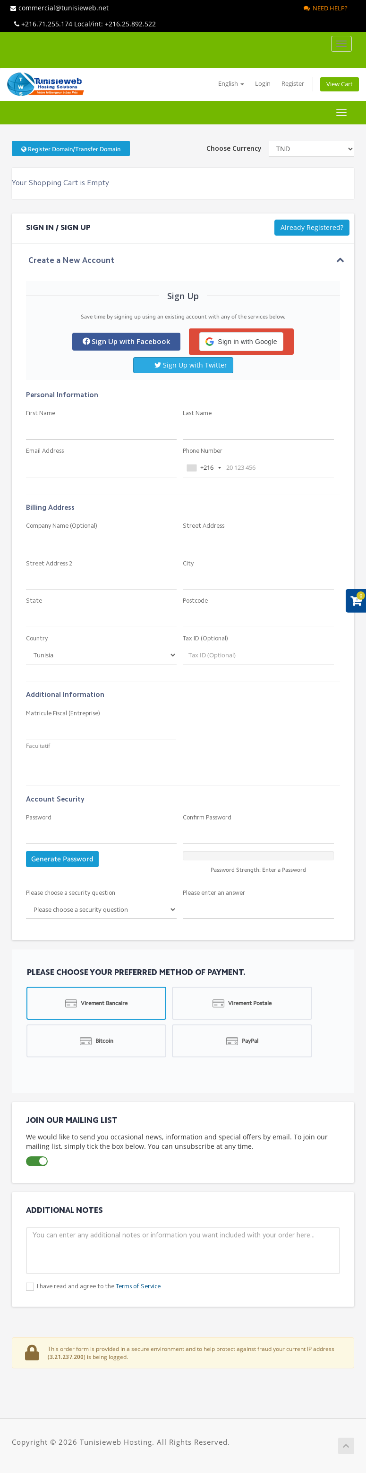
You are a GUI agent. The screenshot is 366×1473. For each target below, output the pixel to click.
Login (263, 84)
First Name (40, 413)
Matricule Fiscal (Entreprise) (63, 714)
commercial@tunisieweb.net (59, 7)
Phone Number (202, 451)
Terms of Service (138, 1287)
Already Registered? (312, 227)
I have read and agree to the (99, 1287)
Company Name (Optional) (61, 526)
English (231, 84)
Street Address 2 (49, 564)
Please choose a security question (70, 893)
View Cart (339, 84)
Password (38, 818)
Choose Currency (234, 148)
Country (37, 639)
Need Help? (326, 8)
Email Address (45, 451)
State (34, 601)
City (188, 564)
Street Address (203, 526)
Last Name (197, 413)
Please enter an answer (214, 893)
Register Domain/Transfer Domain (70, 149)
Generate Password (62, 859)
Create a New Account (71, 261)
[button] (241, 341)
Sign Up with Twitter (190, 364)
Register (292, 84)
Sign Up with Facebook (126, 341)
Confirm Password (207, 818)
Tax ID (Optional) (205, 639)
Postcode (195, 601)
